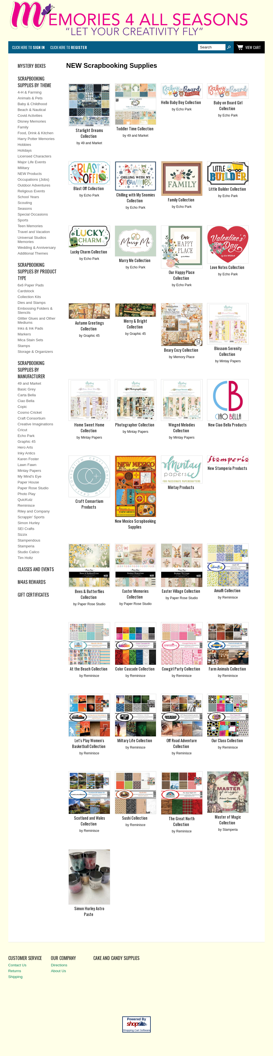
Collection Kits (29, 297)
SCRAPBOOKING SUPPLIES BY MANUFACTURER (31, 370)
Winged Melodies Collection (181, 427)
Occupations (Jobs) (33, 179)
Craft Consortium (32, 418)
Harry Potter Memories (36, 139)
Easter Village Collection (181, 591)
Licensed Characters (34, 156)
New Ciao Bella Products (227, 425)
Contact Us (17, 965)
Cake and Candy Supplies (116, 958)
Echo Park (26, 436)
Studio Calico (28, 552)
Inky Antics (26, 453)
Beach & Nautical (32, 110)
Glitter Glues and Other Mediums (36, 320)
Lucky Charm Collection (88, 252)
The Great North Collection (182, 821)
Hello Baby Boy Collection (181, 102)
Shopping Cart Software (136, 1030)
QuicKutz (25, 500)
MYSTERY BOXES (32, 66)
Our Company (63, 958)
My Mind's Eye (29, 476)
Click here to (28, 47)
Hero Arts (25, 447)
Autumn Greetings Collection (89, 326)
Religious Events (31, 191)
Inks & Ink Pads (30, 328)
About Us (58, 971)
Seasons (25, 208)
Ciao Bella (26, 401)
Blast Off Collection (88, 188)
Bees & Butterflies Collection (89, 594)
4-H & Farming (30, 92)
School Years (28, 197)
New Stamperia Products (227, 468)
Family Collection (181, 200)
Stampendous (29, 540)
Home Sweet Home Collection (89, 427)
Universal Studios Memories (32, 239)
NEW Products (30, 174)
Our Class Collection (227, 740)
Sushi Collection (134, 818)
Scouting (25, 203)
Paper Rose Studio (33, 488)
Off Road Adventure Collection (181, 743)
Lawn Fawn (27, 465)
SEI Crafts (26, 529)
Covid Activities (30, 115)
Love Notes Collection (227, 267)
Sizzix (22, 534)
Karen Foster (28, 459)
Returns (14, 971)
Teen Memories (30, 226)
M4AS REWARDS (32, 582)
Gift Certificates (33, 594)
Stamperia (26, 546)
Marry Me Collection (134, 260)
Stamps (24, 346)
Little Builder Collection (227, 189)
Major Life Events (32, 162)
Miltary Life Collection (134, 740)
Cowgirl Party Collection (181, 669)
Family (23, 127)
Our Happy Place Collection (182, 275)
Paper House (28, 482)
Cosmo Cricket (30, 412)
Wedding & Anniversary (37, 247)
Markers (24, 334)
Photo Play (26, 494)
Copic (22, 407)
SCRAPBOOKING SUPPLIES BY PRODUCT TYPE (37, 271)
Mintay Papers (29, 471)
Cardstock (26, 291)
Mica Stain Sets (30, 340)
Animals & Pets (30, 98)
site (137, 1024)
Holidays (25, 150)
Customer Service (25, 958)
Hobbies (24, 145)
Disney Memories (32, 121)
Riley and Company (34, 511)
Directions (59, 965)
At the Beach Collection (88, 669)
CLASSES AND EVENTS (36, 569)
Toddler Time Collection (134, 128)
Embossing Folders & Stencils (35, 310)
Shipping (15, 977)
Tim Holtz (25, 558)
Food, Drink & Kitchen (36, 133)
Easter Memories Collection (135, 594)
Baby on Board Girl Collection (228, 105)
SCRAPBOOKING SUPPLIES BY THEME (34, 82)
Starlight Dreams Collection (89, 133)
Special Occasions (33, 214)
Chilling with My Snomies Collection (135, 197)
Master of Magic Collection (228, 819)
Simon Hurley (29, 523)
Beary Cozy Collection (181, 350)
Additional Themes (33, 253)
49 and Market (29, 383)
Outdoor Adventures (34, 185)
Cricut (22, 430)
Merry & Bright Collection (135, 324)
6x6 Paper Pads (31, 285)
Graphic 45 (27, 441)
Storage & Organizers (35, 352)
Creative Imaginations (35, 424)
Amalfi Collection (227, 590)
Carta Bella (27, 395)
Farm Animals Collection (227, 669)
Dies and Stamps (32, 303)
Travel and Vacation (34, 232)
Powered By (136, 1019)
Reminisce (26, 505)
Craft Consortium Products (89, 504)
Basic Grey (27, 389)
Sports (23, 220)
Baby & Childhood (32, 104)
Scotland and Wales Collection (89, 821)
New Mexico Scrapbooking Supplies (135, 524)
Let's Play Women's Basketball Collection (88, 743)
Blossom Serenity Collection (228, 351)
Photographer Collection (134, 425)
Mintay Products (181, 487)
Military (23, 168)
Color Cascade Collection (135, 669)
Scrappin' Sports (31, 517)
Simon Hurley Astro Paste (89, 911)
